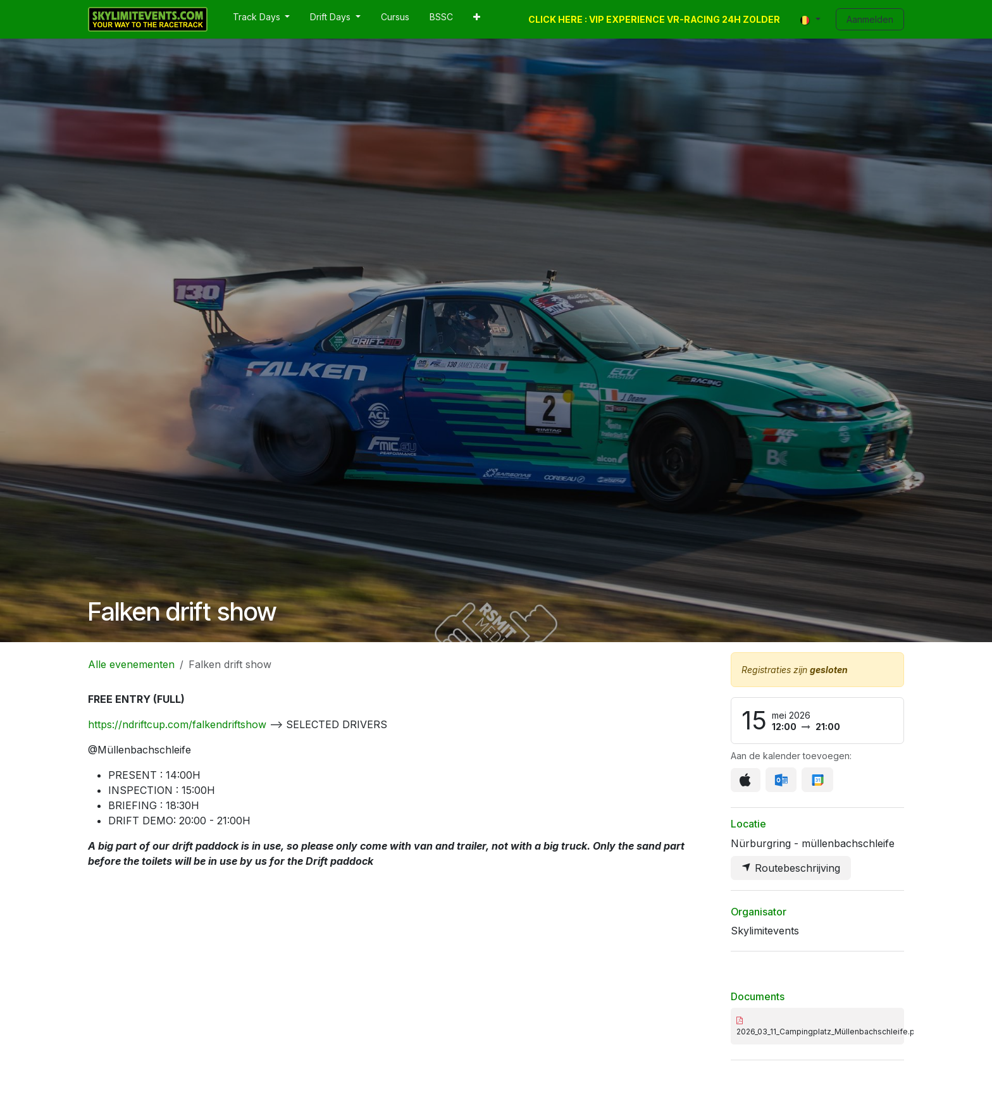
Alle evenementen (131, 664)
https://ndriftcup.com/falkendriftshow (177, 724)
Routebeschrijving (790, 868)
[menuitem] (262, 19)
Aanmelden (869, 19)
